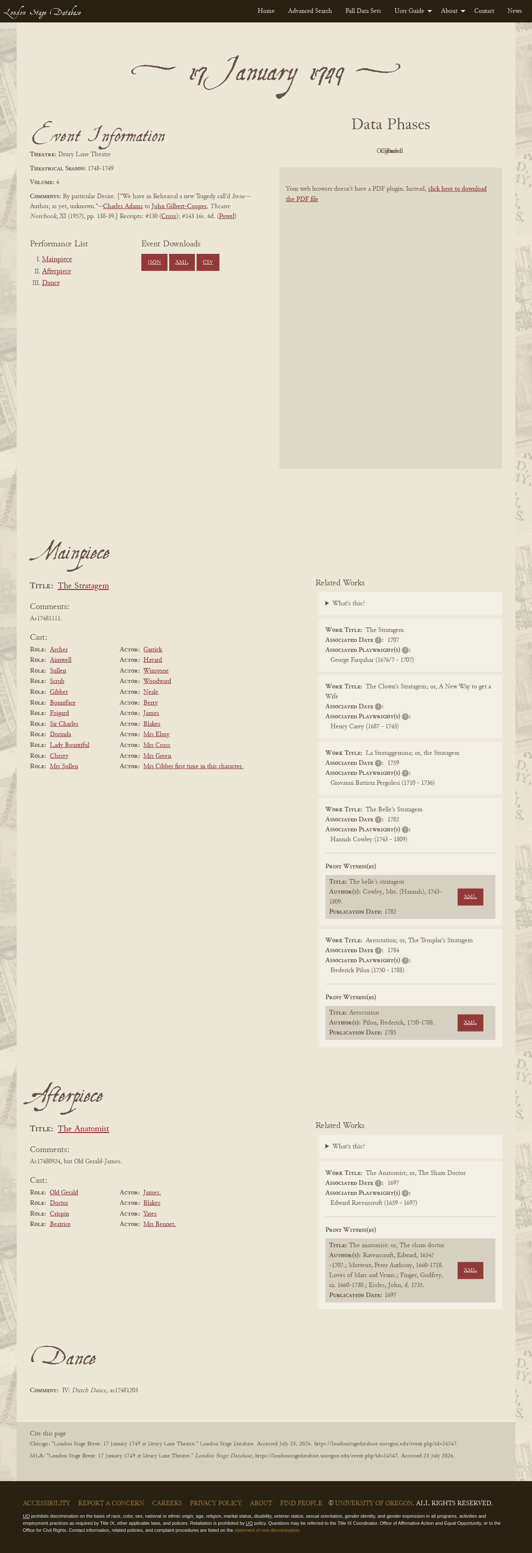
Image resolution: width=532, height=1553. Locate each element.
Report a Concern (111, 1503)
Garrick (152, 649)
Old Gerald (64, 1192)
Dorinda (60, 734)
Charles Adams (123, 206)
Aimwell (60, 660)
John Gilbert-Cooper (179, 206)
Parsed (457, 151)
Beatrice (60, 1224)
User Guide (409, 11)
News (514, 11)
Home (266, 11)
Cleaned (411, 151)
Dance (51, 283)
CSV (208, 262)
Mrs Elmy (156, 734)
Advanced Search (310, 11)
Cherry (59, 756)
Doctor (59, 1203)
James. (152, 1192)
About (449, 11)
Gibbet (59, 692)
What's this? (348, 603)
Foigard (59, 713)
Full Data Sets (363, 11)
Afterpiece (56, 271)
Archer (59, 649)
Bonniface (63, 703)
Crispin (59, 1214)
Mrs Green (157, 756)
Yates (150, 1214)
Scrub (57, 681)
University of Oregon (374, 1503)
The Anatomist (83, 1129)
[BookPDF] (390, 328)
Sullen (58, 671)
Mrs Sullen (64, 766)
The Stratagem (83, 586)
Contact (484, 11)
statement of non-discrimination (266, 1530)
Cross (168, 216)
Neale (150, 692)
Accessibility (46, 1503)
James (151, 713)
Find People (301, 1503)
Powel (226, 216)
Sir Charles (64, 724)
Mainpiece (57, 259)
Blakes (151, 724)
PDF (320, 151)
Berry (150, 703)
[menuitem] (266, 11)
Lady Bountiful (69, 745)
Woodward (157, 681)
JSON (154, 262)
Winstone (156, 671)
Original (366, 151)
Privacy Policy (216, 1503)
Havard (152, 660)
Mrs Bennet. (159, 1224)
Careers (167, 1503)
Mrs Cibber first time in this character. (193, 766)
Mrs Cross (156, 745)
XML (181, 262)
